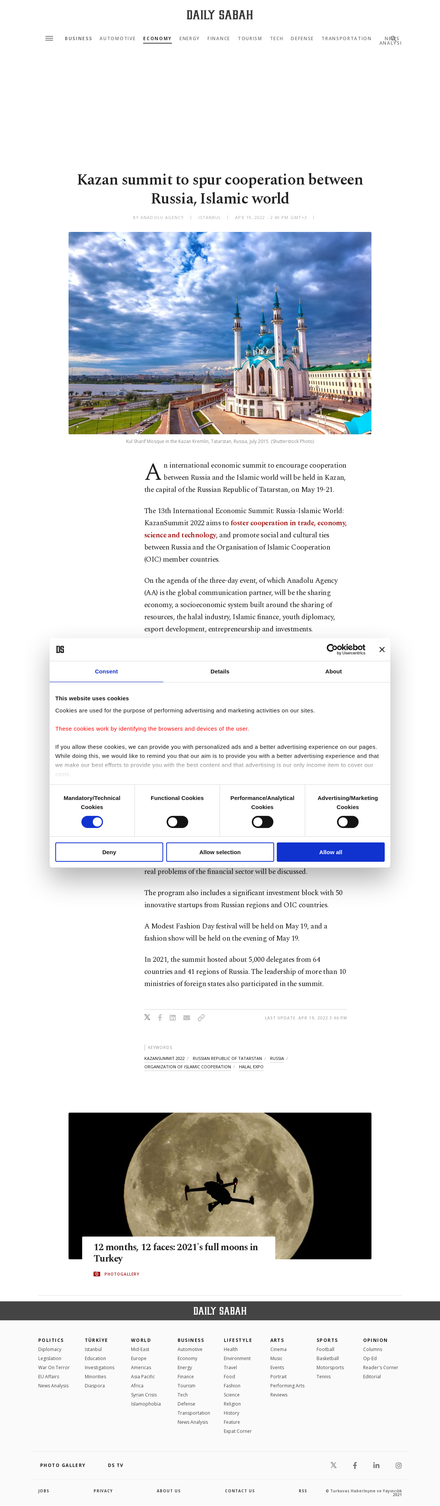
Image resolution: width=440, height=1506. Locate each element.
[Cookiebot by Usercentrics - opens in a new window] (332, 649)
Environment (237, 1358)
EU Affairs (48, 1376)
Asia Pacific (143, 1376)
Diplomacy (49, 1349)
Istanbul (93, 1349)
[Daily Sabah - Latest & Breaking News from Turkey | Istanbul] (220, 14)
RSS (303, 1490)
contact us (240, 1490)
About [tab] (333, 671)
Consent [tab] (106, 671)
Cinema (278, 1349)
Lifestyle (238, 1340)
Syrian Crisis (144, 1395)
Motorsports (330, 1367)
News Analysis (53, 1385)
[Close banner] (382, 649)
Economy (157, 38)
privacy (103, 1490)
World (141, 1340)
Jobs (43, 1490)
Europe (139, 1358)
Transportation (346, 38)
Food (229, 1376)
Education (95, 1358)
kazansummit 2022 (164, 1058)
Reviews (278, 1395)
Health (231, 1349)
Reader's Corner (380, 1367)
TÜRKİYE (96, 1340)
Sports (327, 1340)
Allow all (330, 852)
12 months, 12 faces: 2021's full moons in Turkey (177, 1253)
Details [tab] (220, 671)
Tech (277, 38)
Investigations (99, 1367)
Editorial (372, 1376)
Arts (277, 1340)
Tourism (250, 38)
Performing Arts (287, 1385)
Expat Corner (238, 1431)
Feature (232, 1422)
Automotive (118, 38)
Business (78, 38)
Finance (219, 38)
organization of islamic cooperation (187, 1066)
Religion (232, 1404)
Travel (230, 1367)
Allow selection (219, 852)
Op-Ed (370, 1358)
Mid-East (140, 1349)
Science (232, 1395)
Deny (109, 852)
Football (325, 1349)
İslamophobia (146, 1404)
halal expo (251, 1066)
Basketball (328, 1358)
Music (276, 1358)
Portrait (278, 1376)
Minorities (95, 1376)
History (231, 1413)
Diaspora (95, 1385)
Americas (141, 1367)
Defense (302, 38)
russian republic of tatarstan (227, 1058)
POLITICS (51, 1340)
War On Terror (54, 1367)
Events (277, 1367)
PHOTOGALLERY (122, 1274)
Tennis (324, 1376)
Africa (137, 1385)
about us (169, 1490)
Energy (189, 38)
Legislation (49, 1358)
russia (277, 1058)
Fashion (232, 1385)
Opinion (375, 1340)
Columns (372, 1349)
